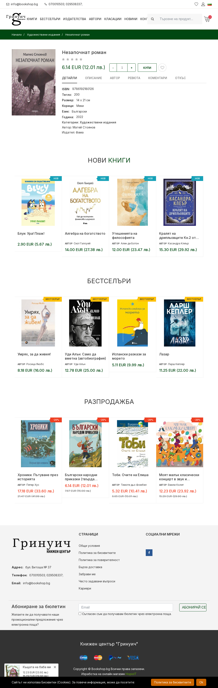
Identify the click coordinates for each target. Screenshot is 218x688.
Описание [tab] (93, 78)
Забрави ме (87, 574)
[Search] (179, 19)
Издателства (74, 19)
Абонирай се (194, 607)
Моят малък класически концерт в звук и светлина (179, 477)
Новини (130, 19)
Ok (201, 682)
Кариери (85, 588)
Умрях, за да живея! (34, 354)
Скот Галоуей (82, 243)
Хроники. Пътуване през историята (38, 477)
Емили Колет (176, 484)
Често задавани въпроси (97, 581)
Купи (147, 67)
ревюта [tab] (134, 78)
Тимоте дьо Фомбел (134, 484)
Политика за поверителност (99, 560)
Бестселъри (50, 19)
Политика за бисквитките (97, 553)
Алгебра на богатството (85, 233)
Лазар (164, 354)
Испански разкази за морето (129, 356)
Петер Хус (32, 484)
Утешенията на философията (124, 235)
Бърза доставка (90, 567)
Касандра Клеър (178, 243)
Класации (112, 19)
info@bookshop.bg (22, 4)
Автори (95, 19)
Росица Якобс (35, 364)
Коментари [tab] (157, 78)
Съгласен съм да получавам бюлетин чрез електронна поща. (125, 614)
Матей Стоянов (84, 127)
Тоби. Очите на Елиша (130, 475)
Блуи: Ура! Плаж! (31, 233)
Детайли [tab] (69, 78)
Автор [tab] (115, 78)
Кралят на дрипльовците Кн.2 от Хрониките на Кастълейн (177, 235)
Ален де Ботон (130, 243)
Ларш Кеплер (176, 364)
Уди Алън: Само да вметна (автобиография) (85, 356)
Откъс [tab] (180, 78)
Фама (80, 132)
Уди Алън (79, 364)
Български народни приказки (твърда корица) (81, 477)
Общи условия (89, 545)
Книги (32, 19)
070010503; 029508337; (64, 4)
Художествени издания (98, 122)
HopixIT (131, 674)
